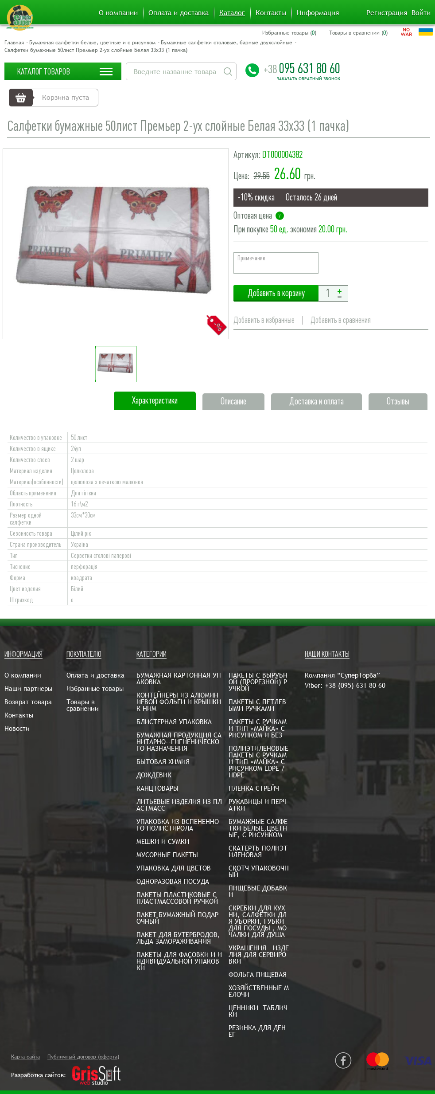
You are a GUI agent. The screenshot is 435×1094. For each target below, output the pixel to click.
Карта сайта (25, 1056)
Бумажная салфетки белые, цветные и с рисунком (92, 42)
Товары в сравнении (82, 705)
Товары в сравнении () (358, 32)
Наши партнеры (28, 688)
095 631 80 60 (302, 68)
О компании (118, 12)
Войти (421, 12)
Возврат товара (28, 701)
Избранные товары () (289, 32)
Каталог (232, 12)
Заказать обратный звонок (308, 79)
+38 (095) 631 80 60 (355, 685)
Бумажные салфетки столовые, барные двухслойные (226, 42)
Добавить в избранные (264, 320)
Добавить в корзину (276, 293)
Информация (318, 12)
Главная (14, 42)
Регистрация (386, 12)
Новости (17, 728)
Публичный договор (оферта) (83, 1056)
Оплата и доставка (178, 12)
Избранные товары (95, 688)
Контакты (271, 12)
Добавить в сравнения (341, 320)
